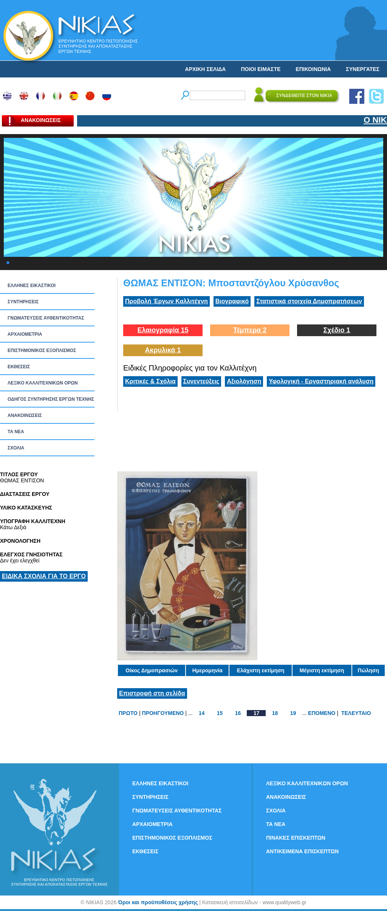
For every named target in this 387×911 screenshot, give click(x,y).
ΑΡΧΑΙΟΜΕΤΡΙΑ (25, 334)
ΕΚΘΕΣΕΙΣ (19, 366)
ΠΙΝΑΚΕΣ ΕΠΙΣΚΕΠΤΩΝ (295, 838)
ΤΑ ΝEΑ (16, 431)
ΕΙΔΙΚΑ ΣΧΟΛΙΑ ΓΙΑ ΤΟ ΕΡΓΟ (44, 576)
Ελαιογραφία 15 (162, 330)
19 (293, 713)
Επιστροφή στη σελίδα (152, 693)
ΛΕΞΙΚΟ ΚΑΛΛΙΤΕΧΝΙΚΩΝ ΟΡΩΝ (43, 383)
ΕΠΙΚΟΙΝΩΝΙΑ (313, 69)
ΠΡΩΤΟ (128, 713)
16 (238, 713)
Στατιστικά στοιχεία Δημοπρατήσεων (309, 301)
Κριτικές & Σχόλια (150, 381)
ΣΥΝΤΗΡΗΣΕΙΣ (23, 301)
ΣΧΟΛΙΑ (16, 448)
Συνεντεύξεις (201, 381)
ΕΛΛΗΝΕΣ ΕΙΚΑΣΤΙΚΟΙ (32, 285)
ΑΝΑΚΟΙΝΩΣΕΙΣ (25, 415)
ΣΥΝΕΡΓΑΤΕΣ (362, 69)
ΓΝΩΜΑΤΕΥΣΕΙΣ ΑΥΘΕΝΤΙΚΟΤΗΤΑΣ (46, 318)
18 (275, 713)
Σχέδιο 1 (336, 330)
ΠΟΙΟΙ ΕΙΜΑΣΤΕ (260, 69)
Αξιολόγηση (244, 381)
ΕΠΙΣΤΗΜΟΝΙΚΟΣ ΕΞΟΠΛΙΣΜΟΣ (42, 350)
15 (220, 713)
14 (202, 713)
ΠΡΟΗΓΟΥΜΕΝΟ (163, 713)
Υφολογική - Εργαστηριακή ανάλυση (321, 381)
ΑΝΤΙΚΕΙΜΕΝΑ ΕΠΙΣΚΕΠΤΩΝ (302, 851)
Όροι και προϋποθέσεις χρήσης (158, 902)
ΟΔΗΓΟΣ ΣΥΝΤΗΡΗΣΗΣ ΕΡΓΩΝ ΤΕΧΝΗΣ (51, 399)
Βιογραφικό (232, 301)
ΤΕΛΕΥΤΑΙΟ (356, 713)
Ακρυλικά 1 (163, 350)
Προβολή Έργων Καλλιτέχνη (166, 301)
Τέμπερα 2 (249, 330)
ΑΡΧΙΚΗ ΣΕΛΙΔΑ (205, 69)
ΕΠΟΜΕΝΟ (321, 713)
